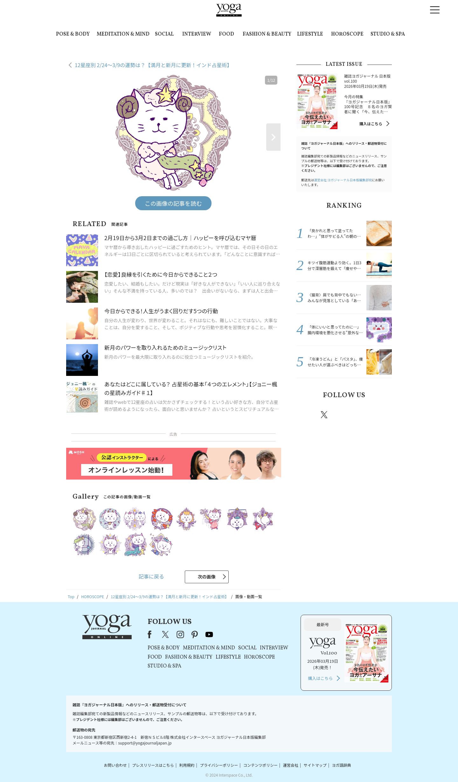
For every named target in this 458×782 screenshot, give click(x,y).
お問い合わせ (115, 765)
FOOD (226, 34)
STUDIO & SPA (388, 34)
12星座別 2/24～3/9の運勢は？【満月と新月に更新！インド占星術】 (153, 65)
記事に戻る (151, 576)
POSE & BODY (73, 34)
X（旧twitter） (325, 415)
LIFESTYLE (310, 34)
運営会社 (290, 765)
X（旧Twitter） (166, 634)
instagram (343, 414)
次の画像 (207, 576)
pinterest (362, 415)
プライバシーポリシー (219, 765)
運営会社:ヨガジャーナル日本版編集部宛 (343, 179)
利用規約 (187, 765)
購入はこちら (370, 123)
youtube (209, 634)
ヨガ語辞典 (341, 765)
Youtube (381, 415)
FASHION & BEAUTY (267, 34)
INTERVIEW (196, 34)
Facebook (306, 415)
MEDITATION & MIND (123, 34)
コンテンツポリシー (260, 765)
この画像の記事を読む (173, 203)
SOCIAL (164, 34)
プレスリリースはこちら (153, 765)
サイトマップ (315, 765)
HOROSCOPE (347, 34)
